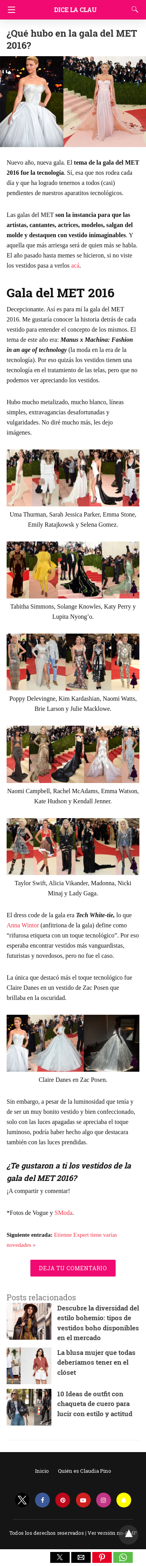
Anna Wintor (23, 925)
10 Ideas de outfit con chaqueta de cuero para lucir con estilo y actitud (94, 1403)
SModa (63, 1212)
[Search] (133, 9)
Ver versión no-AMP (112, 1532)
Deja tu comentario (73, 1268)
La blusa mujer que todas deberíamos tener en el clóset (96, 1362)
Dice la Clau (75, 9)
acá (75, 265)
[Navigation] (9, 10)
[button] (60, 1557)
